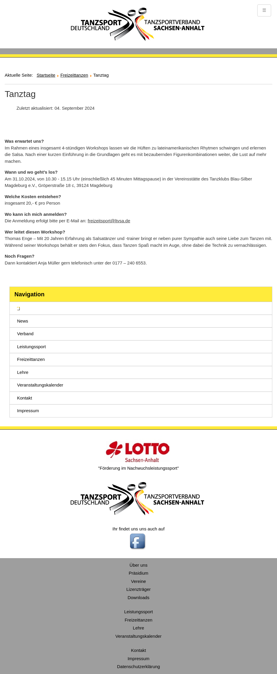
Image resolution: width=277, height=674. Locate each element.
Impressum (28, 410)
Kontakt (24, 397)
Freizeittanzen (31, 359)
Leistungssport (31, 346)
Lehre (22, 372)
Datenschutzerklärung (138, 666)
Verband (25, 333)
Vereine (138, 581)
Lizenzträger (138, 589)
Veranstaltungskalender (40, 384)
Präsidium (138, 573)
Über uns (138, 565)
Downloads (138, 597)
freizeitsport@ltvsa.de (109, 220)
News (22, 320)
